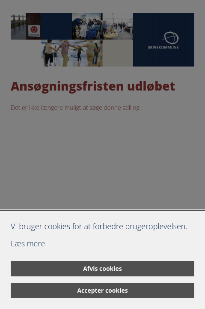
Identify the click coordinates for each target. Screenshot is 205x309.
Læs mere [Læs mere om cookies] (28, 243)
